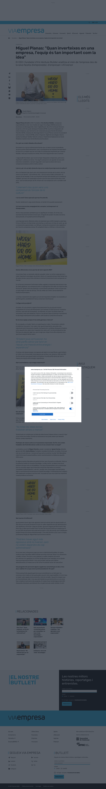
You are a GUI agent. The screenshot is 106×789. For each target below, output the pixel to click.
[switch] (71, 393)
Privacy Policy (61, 419)
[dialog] (53, 394)
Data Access (53, 419)
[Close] (78, 369)
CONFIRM (42, 414)
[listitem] (53, 389)
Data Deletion (45, 419)
